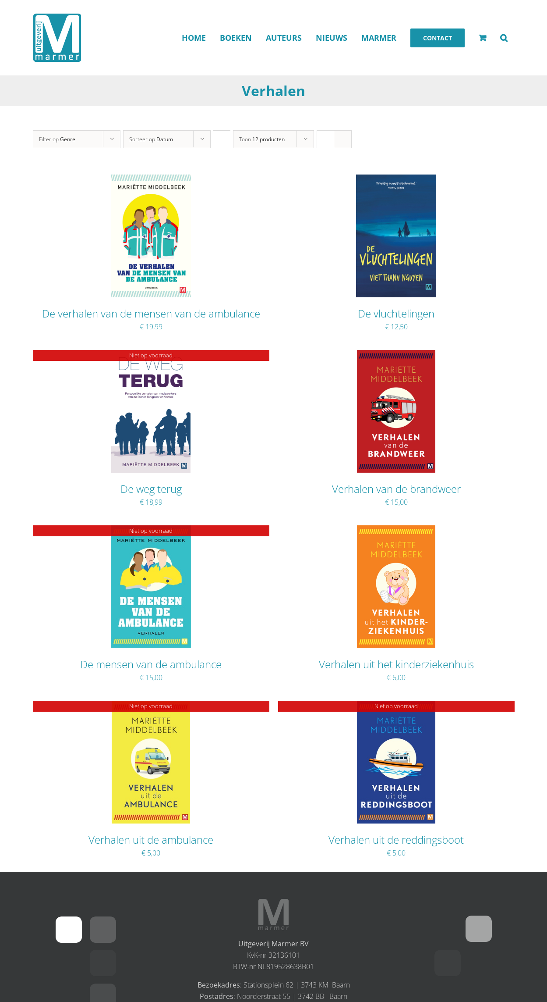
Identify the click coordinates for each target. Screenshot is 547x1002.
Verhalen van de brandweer (396, 488)
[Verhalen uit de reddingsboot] (396, 706)
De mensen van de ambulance (151, 664)
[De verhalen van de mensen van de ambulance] (151, 180)
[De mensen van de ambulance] (151, 531)
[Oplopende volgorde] (221, 130)
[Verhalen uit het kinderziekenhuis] (396, 531)
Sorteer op (151, 139)
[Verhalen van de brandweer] (396, 355)
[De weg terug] (150, 355)
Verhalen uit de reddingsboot (396, 839)
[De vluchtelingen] (396, 180)
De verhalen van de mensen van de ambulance (151, 313)
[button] (504, 37)
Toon (262, 139)
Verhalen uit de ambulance (150, 839)
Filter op (57, 139)
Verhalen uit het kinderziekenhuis (396, 664)
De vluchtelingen (396, 313)
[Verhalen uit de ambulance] (151, 706)
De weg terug (151, 488)
